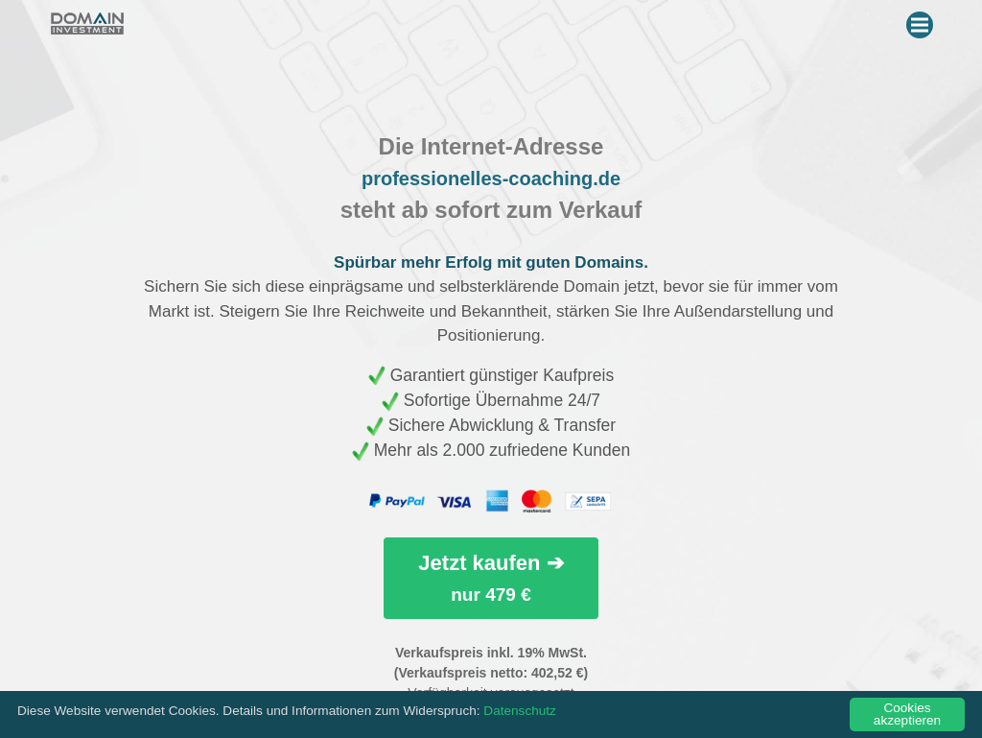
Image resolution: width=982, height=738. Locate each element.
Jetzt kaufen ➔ (490, 577)
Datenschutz (519, 710)
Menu (922, 21)
